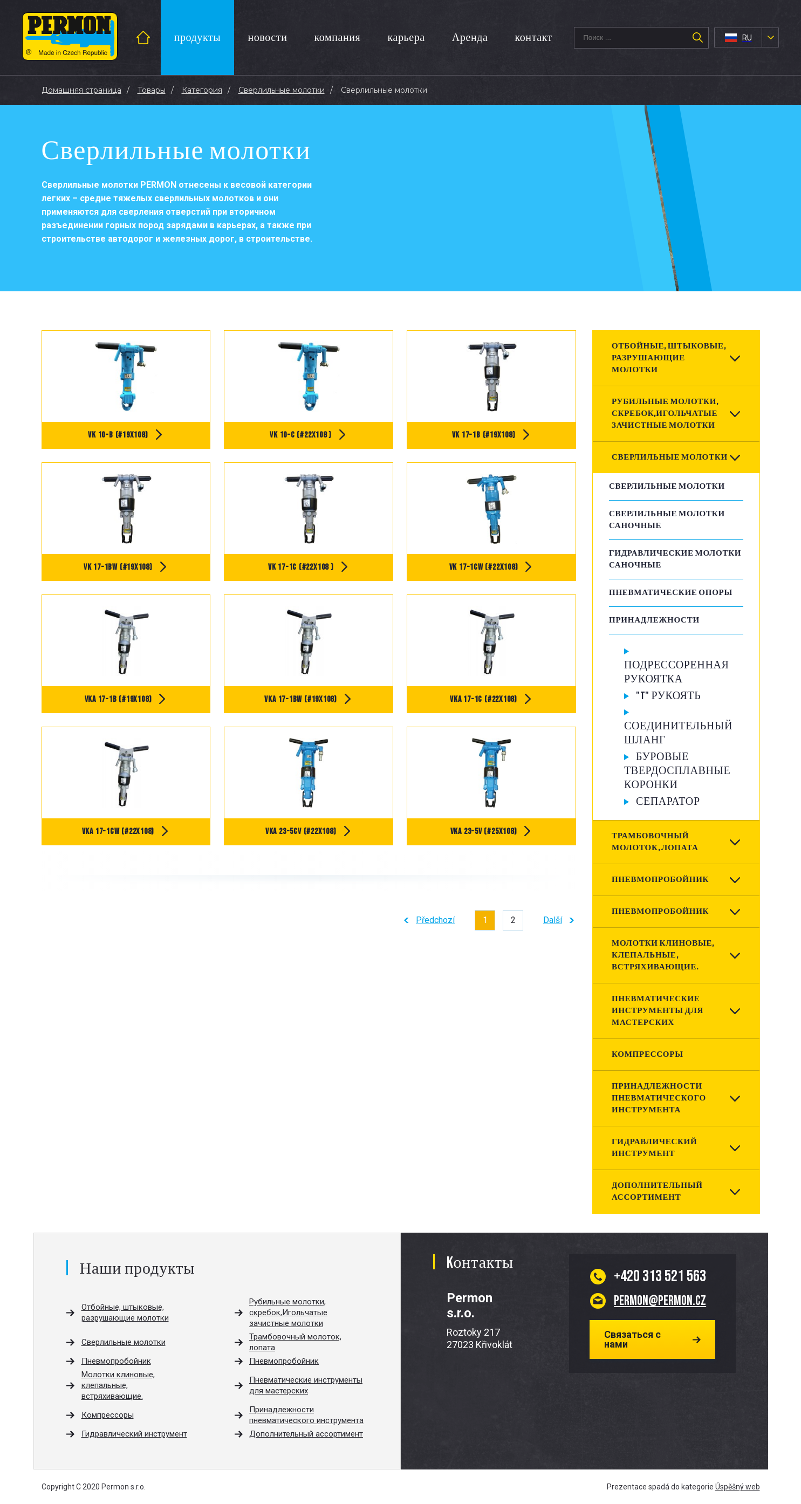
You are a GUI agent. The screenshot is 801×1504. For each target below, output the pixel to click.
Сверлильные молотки (670, 457)
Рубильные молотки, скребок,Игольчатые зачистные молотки (665, 413)
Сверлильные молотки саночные (667, 520)
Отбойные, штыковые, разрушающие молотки (669, 358)
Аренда (470, 37)
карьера (406, 37)
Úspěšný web (737, 1486)
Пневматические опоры (670, 592)
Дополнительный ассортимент (657, 1191)
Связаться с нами (632, 1339)
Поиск (697, 38)
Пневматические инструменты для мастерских (657, 1011)
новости (267, 37)
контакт (533, 37)
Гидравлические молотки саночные (675, 559)
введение (155, 37)
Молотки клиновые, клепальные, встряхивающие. (663, 955)
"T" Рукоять (668, 695)
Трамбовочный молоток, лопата (655, 842)
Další (552, 920)
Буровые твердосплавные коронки (677, 770)
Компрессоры (647, 1054)
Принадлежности (654, 620)
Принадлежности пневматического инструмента (659, 1098)
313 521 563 (660, 1276)
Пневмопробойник (660, 879)
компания (337, 37)
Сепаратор (668, 801)
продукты (197, 37)
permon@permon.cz (660, 1301)
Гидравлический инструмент (654, 1148)
